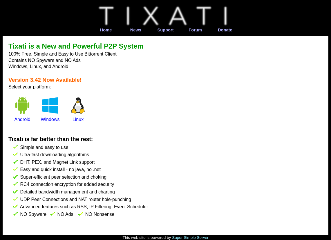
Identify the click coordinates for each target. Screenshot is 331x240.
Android (22, 119)
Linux (78, 119)
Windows (50, 119)
